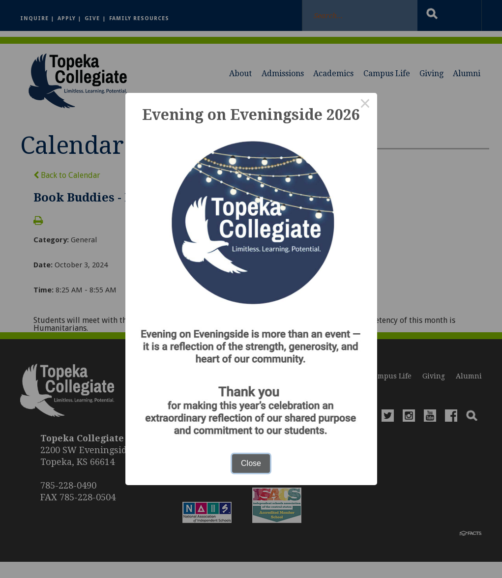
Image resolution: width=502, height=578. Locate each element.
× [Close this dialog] (365, 104)
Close (251, 463)
